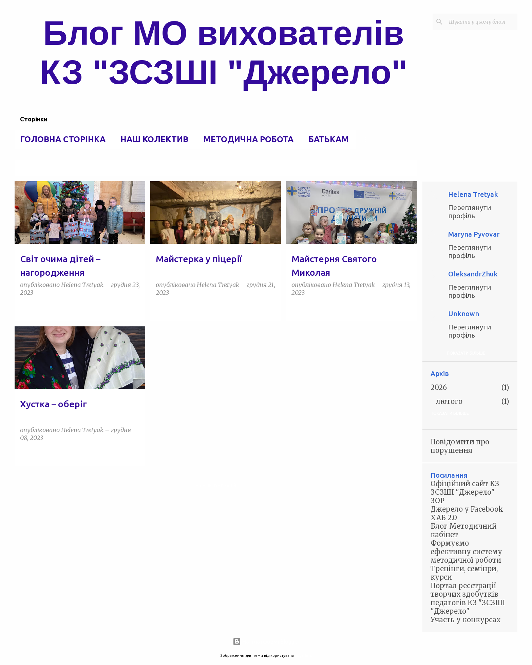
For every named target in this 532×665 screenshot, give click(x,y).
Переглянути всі (394, 168)
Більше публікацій (216, 485)
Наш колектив (154, 139)
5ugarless (303, 655)
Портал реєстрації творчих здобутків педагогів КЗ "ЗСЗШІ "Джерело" (468, 598)
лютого (449, 401)
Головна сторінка (63, 139)
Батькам (328, 139)
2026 (439, 387)
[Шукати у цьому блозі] (481, 22)
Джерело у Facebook (467, 509)
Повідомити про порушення (460, 446)
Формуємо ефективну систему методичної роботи (466, 551)
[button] (136, 308)
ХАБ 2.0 (444, 517)
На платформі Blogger (266, 641)
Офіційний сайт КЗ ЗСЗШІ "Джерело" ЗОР (465, 492)
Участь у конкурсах (466, 619)
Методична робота (248, 139)
